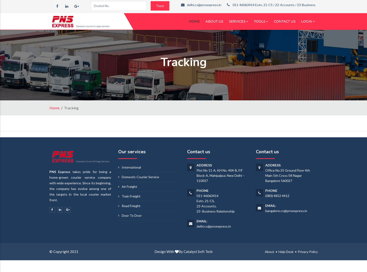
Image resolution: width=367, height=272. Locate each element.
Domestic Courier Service (140, 177)
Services (238, 21)
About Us (214, 21)
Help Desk (286, 252)
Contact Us (284, 21)
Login (308, 21)
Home (194, 21)
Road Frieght (131, 206)
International (131, 167)
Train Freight (131, 196)
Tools (261, 21)
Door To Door (132, 215)
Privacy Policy (308, 252)
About (269, 252)
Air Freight (129, 187)
